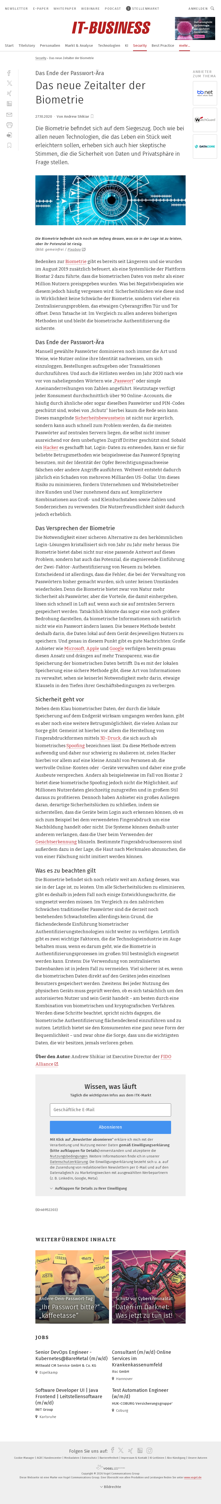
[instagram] (148, 1451)
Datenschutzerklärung (69, 1162)
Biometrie (76, 261)
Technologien (109, 45)
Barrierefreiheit (109, 1457)
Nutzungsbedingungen (68, 1156)
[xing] (9, 93)
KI (126, 45)
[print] (9, 125)
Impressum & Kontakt (134, 1457)
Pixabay (76, 249)
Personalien (50, 45)
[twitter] (9, 83)
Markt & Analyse (79, 45)
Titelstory (26, 45)
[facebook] (9, 73)
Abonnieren (110, 1127)
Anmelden (198, 9)
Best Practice (163, 45)
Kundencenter (53, 1457)
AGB (39, 1457)
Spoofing (75, 745)
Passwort (123, 381)
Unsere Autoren (197, 1457)
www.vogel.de (193, 1477)
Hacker (50, 447)
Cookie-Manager (24, 1457)
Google (117, 648)
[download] (9, 135)
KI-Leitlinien (157, 1457)
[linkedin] (9, 104)
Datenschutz (90, 1457)
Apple (92, 648)
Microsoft (74, 648)
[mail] (9, 114)
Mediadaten (72, 1457)
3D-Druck (110, 738)
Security (140, 45)
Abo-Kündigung (176, 1457)
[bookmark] (92, 116)
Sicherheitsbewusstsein (100, 418)
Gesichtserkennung (56, 842)
